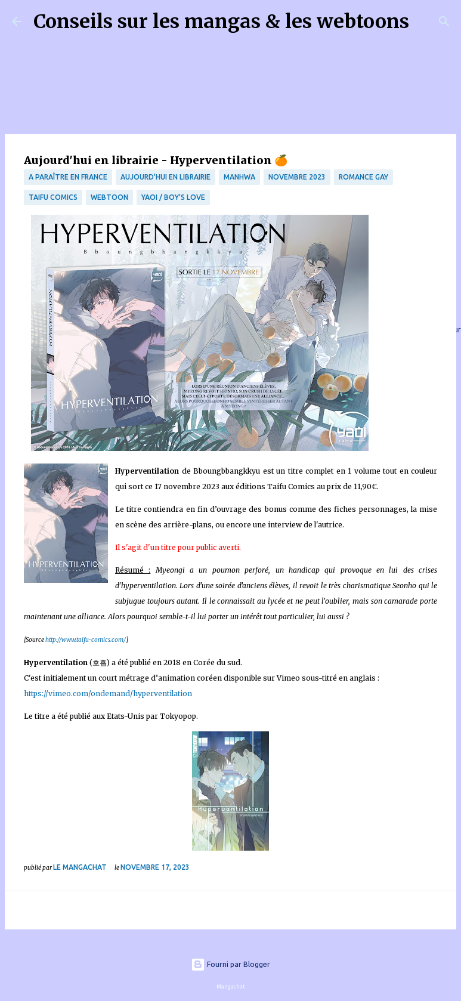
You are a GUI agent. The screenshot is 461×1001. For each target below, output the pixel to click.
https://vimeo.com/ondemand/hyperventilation (108, 693)
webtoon (109, 197)
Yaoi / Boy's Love (173, 197)
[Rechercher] (426, 21)
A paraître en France (68, 177)
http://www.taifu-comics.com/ (85, 640)
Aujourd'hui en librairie (165, 177)
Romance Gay (363, 177)
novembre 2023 (297, 177)
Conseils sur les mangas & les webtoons (221, 21)
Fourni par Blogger (230, 964)
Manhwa (239, 177)
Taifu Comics (53, 197)
